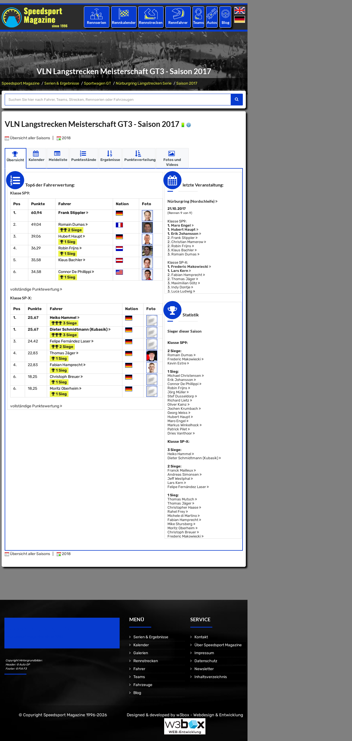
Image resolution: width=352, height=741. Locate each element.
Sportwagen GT (97, 83)
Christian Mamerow (188, 242)
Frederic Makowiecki (191, 266)
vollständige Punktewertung (36, 289)
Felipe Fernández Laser (72, 341)
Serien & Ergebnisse (61, 83)
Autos (212, 22)
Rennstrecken (151, 22)
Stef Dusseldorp (182, 396)
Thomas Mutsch (182, 499)
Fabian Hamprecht (68, 365)
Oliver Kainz (178, 404)
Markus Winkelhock (184, 425)
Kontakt (201, 637)
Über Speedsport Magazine (218, 645)
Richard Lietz (179, 400)
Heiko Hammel (64, 317)
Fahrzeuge (142, 684)
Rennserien (96, 22)
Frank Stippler (73, 212)
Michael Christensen (185, 376)
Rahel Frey (177, 511)
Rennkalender (124, 22)
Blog (225, 22)
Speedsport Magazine (21, 83)
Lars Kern (181, 271)
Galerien (140, 653)
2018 (64, 138)
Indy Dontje (182, 287)
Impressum (204, 653)
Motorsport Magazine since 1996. (35, 636)
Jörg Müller (178, 392)
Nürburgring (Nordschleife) (192, 201)
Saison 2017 (186, 83)
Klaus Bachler (71, 260)
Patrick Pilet (178, 429)
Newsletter (204, 669)
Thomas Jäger (64, 353)
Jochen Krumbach (184, 408)
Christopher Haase (184, 507)
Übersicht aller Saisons (27, 138)
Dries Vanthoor (181, 433)
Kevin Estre (178, 363)
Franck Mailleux (181, 470)
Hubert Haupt (71, 236)
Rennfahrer (178, 22)
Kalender (141, 645)
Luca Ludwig (183, 291)
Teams (198, 22)
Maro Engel (182, 225)
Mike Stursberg (181, 524)
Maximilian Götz (185, 283)
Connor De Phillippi (76, 271)
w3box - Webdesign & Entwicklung (209, 714)
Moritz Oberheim (65, 388)
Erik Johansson (186, 234)
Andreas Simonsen (184, 474)
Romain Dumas (73, 224)
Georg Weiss (178, 413)
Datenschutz (205, 661)
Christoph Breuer (66, 376)
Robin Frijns (70, 248)
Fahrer (139, 669)
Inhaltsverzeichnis (210, 677)
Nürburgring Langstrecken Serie (144, 83)
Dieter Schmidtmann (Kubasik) (80, 329)
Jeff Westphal (180, 479)
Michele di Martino (183, 516)
